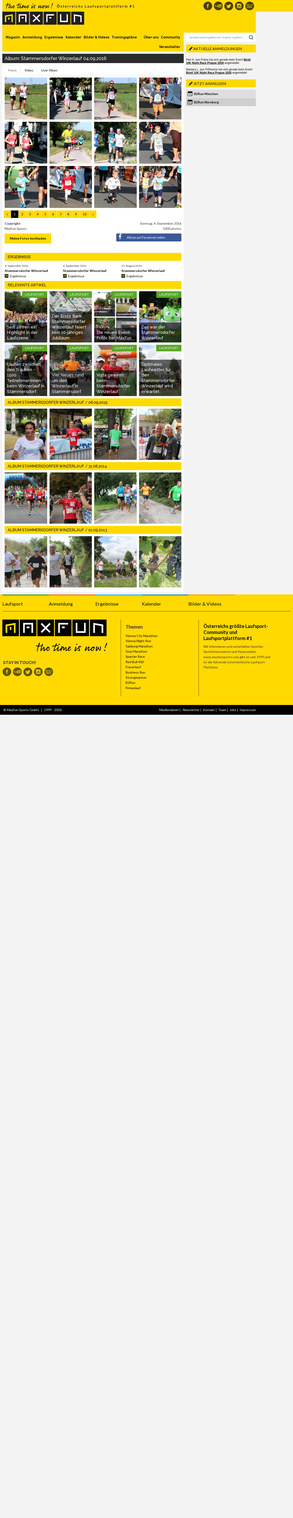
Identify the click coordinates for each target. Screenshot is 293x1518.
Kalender (73, 37)
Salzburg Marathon (139, 646)
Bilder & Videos (96, 37)
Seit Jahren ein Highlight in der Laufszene (22, 332)
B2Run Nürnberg (206, 102)
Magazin (13, 37)
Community (170, 37)
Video (29, 70)
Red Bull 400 (135, 662)
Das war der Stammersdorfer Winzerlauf (158, 332)
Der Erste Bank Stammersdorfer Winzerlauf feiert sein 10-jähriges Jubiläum (69, 327)
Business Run (135, 672)
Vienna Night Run (138, 641)
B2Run (130, 682)
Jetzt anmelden (209, 83)
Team (222, 710)
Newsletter (191, 710)
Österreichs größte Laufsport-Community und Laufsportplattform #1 (235, 632)
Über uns (151, 37)
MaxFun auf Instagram (239, 5)
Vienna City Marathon (141, 636)
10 (85, 214)
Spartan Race (135, 656)
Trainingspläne (124, 37)
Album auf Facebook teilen (141, 236)
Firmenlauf (133, 688)
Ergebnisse (53, 37)
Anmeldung (32, 37)
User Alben (49, 70)
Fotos (12, 70)
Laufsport (12, 604)
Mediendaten (169, 710)
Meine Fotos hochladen (28, 238)
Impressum (248, 710)
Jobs (233, 710)
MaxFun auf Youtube (218, 5)
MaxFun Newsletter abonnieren (249, 5)
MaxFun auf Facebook (207, 5)
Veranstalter (169, 47)
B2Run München (206, 94)
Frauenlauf (133, 667)
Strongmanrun (136, 677)
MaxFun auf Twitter (228, 5)
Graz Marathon (136, 651)
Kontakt (209, 710)
